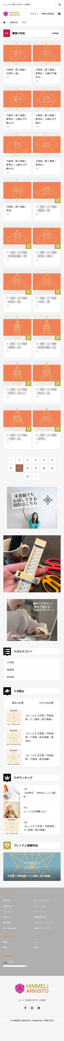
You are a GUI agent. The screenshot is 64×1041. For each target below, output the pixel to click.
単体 (7, 77)
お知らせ (7, 917)
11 (52, 468)
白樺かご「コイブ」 (43, 928)
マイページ (39, 911)
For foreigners (9, 928)
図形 (36, 947)
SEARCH (59, 4)
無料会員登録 (48, 14)
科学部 (10, 677)
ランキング (8, 911)
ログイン (34, 14)
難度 (5, 947)
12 (27, 476)
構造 (5, 942)
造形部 (10, 669)
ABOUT (6, 900)
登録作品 (7, 906)
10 (44, 468)
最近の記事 (18, 702)
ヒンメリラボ (40, 906)
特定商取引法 (40, 917)
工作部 (10, 662)
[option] (32, 866)
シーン (37, 942)
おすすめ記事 (46, 702)
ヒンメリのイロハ (42, 900)
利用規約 (7, 923)
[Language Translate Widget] (15, 966)
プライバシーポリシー (44, 923)
